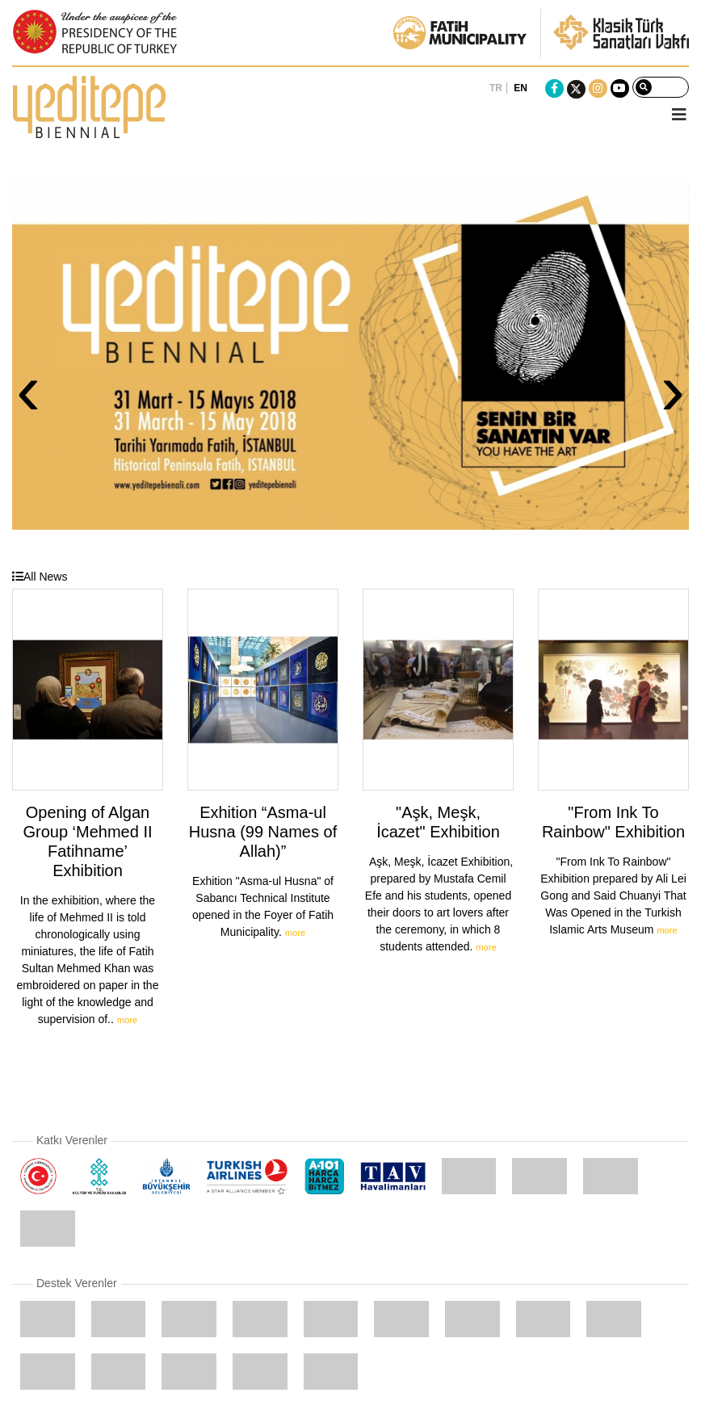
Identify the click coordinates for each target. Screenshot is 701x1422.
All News (39, 576)
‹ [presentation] (28, 389)
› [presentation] (673, 389)
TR (495, 88)
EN (520, 88)
